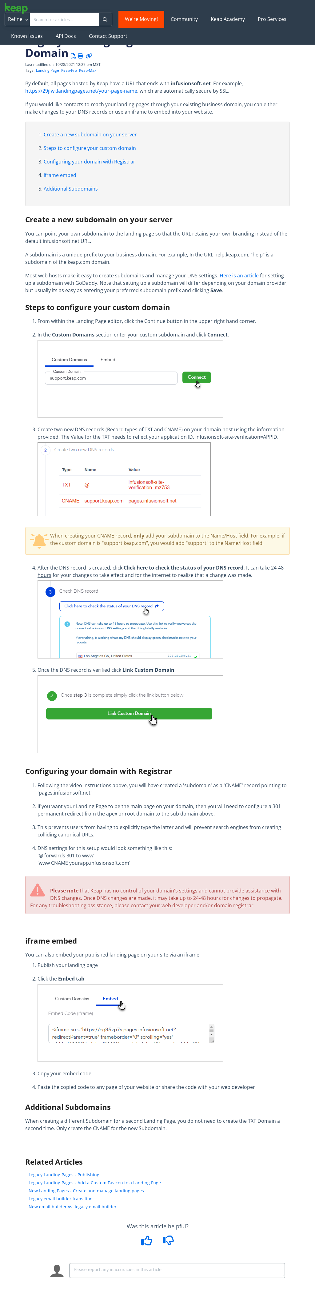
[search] (64, 19)
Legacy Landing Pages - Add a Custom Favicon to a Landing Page (95, 1183)
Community (184, 19)
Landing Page (47, 70)
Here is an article (239, 275)
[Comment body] (177, 1270)
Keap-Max (87, 70)
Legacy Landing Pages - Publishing (64, 1175)
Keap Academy (228, 19)
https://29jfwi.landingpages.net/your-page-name (81, 90)
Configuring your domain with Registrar (89, 161)
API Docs (66, 36)
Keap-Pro (69, 70)
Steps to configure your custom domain (90, 148)
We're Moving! (141, 19)
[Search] (105, 19)
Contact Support (108, 36)
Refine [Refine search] (18, 19)
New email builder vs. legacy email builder (73, 1207)
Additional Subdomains (71, 188)
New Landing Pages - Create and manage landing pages (86, 1191)
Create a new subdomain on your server (90, 134)
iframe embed (60, 175)
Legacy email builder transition (61, 1199)
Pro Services (272, 19)
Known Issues (27, 36)
